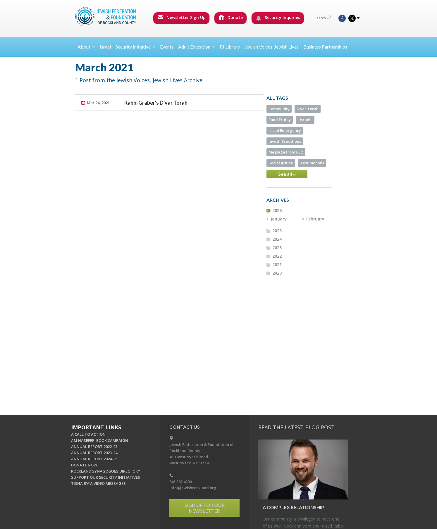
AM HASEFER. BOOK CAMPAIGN (99, 440)
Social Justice (281, 163)
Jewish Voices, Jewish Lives (272, 46)
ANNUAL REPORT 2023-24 (94, 452)
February (315, 219)
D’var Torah (308, 108)
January (279, 219)
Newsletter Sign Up (182, 17)
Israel (105, 46)
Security (135, 46)
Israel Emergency (285, 130)
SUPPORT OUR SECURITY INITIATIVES (105, 477)
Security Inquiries (278, 17)
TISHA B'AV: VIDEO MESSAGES (98, 483)
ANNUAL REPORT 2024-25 (94, 458)
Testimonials (312, 163)
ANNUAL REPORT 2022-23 (94, 446)
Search (322, 17)
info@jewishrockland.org (192, 487)
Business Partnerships (325, 46)
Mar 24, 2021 (98, 102)
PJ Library (230, 46)
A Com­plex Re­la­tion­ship (293, 507)
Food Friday (280, 119)
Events (166, 46)
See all (287, 174)
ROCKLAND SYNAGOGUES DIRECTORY (105, 471)
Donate (231, 17)
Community (279, 108)
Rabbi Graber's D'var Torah (155, 102)
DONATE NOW (84, 465)
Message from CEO (286, 152)
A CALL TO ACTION (88, 434)
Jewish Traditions (285, 141)
